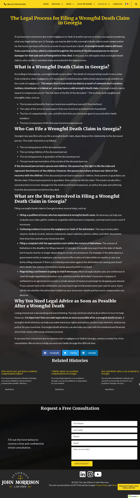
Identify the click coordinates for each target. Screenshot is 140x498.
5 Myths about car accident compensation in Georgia (114, 372)
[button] (57, 4)
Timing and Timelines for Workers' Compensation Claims (18, 372)
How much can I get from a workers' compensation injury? (69, 372)
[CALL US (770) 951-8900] (5, 4)
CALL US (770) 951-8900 (16, 4)
